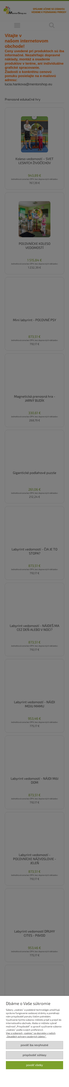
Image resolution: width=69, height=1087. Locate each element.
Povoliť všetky (34, 1065)
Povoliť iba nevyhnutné (34, 1045)
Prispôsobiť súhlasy (34, 1055)
